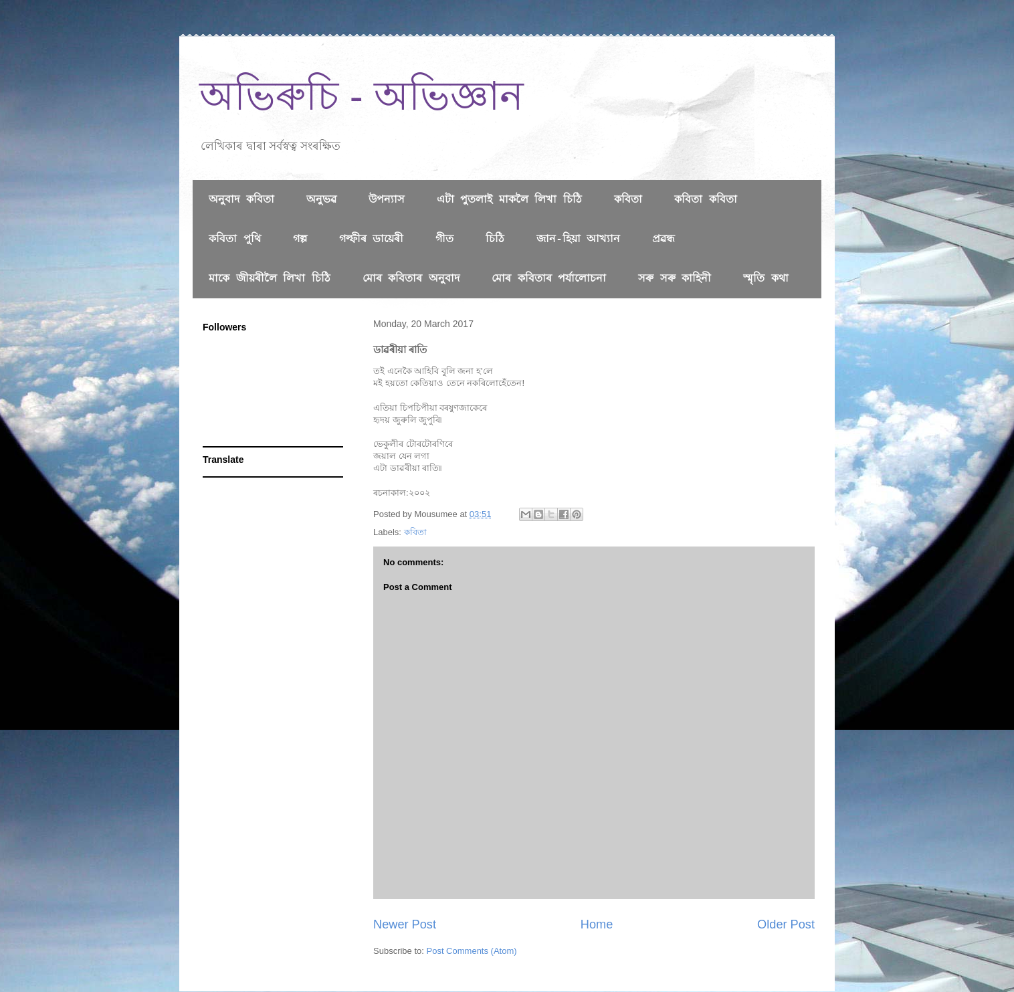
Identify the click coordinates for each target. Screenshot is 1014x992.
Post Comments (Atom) (472, 951)
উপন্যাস (387, 200)
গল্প (300, 239)
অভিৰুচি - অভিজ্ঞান (361, 96)
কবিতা (628, 200)
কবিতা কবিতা (705, 200)
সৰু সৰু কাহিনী (674, 279)
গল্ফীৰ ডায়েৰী (371, 239)
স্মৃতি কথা (766, 279)
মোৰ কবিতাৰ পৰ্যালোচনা (549, 279)
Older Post (786, 924)
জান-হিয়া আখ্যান (578, 239)
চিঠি (495, 239)
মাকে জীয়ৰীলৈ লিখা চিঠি (269, 279)
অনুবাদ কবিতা (241, 200)
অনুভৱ (321, 200)
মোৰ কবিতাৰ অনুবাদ (411, 279)
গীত (444, 239)
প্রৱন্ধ (663, 239)
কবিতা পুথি (235, 239)
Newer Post (404, 924)
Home (597, 924)
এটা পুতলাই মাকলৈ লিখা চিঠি (509, 200)
